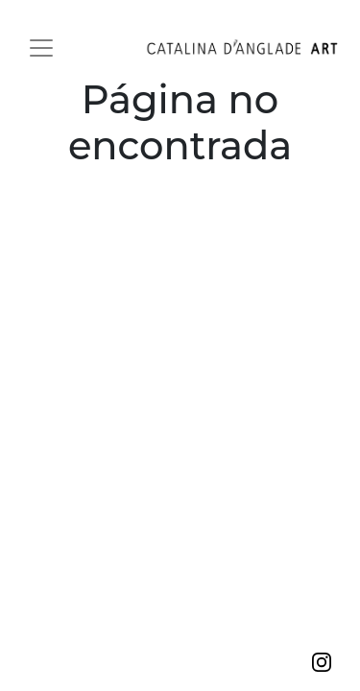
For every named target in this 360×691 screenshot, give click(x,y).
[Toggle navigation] (41, 48)
